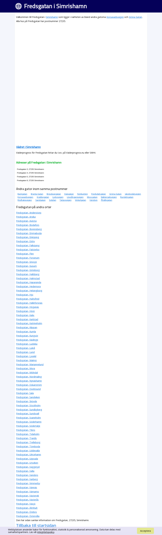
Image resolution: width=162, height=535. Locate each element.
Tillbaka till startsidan (36, 525)
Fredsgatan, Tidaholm (27, 434)
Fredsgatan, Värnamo (27, 491)
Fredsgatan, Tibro (25, 429)
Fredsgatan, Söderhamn (28, 421)
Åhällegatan (106, 200)
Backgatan (22, 193)
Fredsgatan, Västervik (27, 495)
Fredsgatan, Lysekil (26, 356)
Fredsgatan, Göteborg (28, 270)
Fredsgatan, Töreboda (28, 446)
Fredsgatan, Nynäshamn (29, 380)
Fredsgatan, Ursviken (27, 462)
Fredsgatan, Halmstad (28, 278)
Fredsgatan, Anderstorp (28, 212)
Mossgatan (92, 197)
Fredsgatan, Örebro (26, 511)
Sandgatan (40, 200)
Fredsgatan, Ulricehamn (28, 454)
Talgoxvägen (66, 200)
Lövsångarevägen (75, 197)
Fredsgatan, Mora (25, 368)
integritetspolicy (45, 532)
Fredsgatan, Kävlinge (27, 339)
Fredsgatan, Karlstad (27, 319)
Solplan (52, 200)
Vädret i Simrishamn (28, 147)
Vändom (93, 200)
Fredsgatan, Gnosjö (26, 261)
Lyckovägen (58, 197)
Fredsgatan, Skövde (26, 401)
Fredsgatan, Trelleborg (28, 442)
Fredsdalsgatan (98, 193)
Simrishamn (52, 17)
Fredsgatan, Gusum (26, 266)
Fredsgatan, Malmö (26, 360)
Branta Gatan (37, 193)
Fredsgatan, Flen (25, 253)
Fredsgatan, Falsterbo (27, 249)
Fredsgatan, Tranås (26, 438)
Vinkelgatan (80, 200)
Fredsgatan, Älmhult (26, 507)
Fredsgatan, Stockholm (28, 405)
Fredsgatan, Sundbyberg (29, 409)
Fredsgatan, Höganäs (27, 306)
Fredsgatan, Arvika (26, 216)
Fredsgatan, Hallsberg (27, 274)
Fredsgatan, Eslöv (25, 241)
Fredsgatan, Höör (25, 311)
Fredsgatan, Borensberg (29, 229)
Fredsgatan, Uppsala (27, 458)
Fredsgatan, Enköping (27, 237)
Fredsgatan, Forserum (27, 257)
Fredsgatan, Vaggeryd (28, 466)
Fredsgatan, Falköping (28, 245)
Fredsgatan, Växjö (25, 503)
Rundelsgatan (126, 197)
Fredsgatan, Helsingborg (29, 290)
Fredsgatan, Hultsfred (27, 298)
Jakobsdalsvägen (133, 193)
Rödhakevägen (25, 200)
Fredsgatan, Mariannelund (30, 364)
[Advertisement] (81, 48)
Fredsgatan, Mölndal (27, 372)
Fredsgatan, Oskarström (29, 384)
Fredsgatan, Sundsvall (27, 413)
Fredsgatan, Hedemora (28, 286)
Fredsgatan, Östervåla (27, 516)
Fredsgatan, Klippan (26, 327)
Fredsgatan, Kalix (25, 315)
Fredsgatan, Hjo (24, 294)
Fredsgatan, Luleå (25, 347)
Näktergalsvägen (109, 197)
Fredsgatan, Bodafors (27, 225)
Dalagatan (69, 193)
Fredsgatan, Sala (25, 393)
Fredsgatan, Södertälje (28, 425)
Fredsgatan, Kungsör (27, 335)
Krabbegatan (43, 197)
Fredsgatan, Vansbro (27, 475)
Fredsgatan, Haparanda (28, 282)
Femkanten (82, 193)
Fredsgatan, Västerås (27, 499)
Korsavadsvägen (115, 17)
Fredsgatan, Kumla (26, 331)
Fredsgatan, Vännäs (26, 487)
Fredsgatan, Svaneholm (28, 417)
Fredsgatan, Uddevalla (28, 450)
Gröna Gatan (135, 17)
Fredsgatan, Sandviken (28, 397)
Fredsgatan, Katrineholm (29, 323)
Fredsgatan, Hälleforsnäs (29, 302)
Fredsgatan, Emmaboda (29, 233)
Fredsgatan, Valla (25, 470)
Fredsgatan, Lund (25, 352)
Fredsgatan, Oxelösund (28, 388)
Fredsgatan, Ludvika (26, 343)
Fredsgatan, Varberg (27, 479)
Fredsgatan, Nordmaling (29, 376)
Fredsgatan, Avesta (26, 220)
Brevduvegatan (54, 193)
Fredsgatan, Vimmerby (28, 483)
